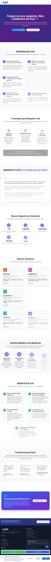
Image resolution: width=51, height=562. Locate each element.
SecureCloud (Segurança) (31, 533)
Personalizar (30, 558)
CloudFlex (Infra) (29, 535)
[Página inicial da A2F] (4, 2)
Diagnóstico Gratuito (18, 30)
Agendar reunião (39, 501)
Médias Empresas (4, 543)
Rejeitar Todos (38, 558)
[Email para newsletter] (36, 547)
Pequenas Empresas (5, 542)
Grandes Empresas (5, 545)
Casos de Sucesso (5, 549)
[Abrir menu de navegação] (49, 2)
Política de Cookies (44, 551)
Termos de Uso (38, 551)
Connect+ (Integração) (30, 537)
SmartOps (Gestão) (30, 530)
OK (47, 546)
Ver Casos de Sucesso (33, 30)
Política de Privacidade (30, 551)
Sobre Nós (3, 551)
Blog (2, 553)
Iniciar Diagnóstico (43, 521)
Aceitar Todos (46, 558)
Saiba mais (6, 285)
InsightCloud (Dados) (30, 532)
